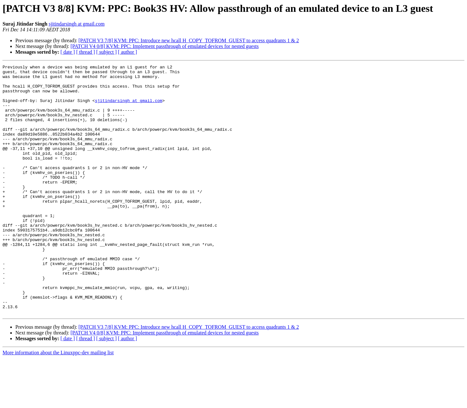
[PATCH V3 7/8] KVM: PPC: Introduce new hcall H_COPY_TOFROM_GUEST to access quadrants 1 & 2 (188, 40)
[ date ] (67, 52)
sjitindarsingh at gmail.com (77, 24)
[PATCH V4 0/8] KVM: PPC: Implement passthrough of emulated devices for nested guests (164, 46)
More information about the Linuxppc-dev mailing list (58, 402)
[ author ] (127, 52)
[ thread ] (85, 52)
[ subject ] (106, 52)
